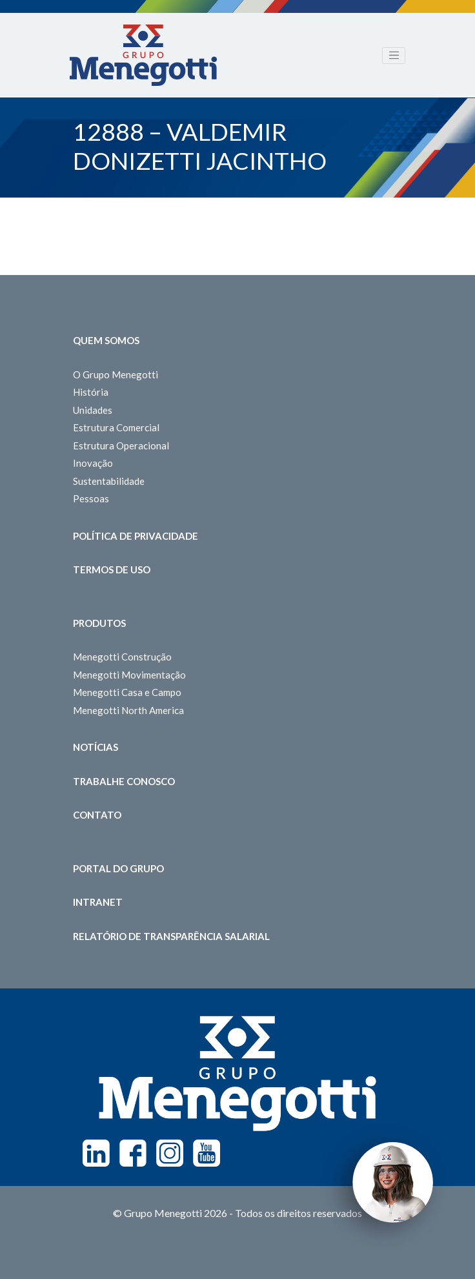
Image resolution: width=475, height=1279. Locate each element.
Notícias (95, 747)
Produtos (99, 623)
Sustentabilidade (109, 481)
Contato (97, 815)
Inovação (93, 463)
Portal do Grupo (118, 868)
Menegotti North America (128, 710)
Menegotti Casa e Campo (127, 692)
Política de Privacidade (135, 536)
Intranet (98, 902)
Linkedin (96, 1153)
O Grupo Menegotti (115, 374)
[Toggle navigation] (393, 55)
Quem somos (106, 340)
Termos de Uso (111, 569)
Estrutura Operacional (121, 445)
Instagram (169, 1153)
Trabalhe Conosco (124, 781)
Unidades (92, 410)
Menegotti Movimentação (129, 674)
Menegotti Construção (122, 656)
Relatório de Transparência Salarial (171, 936)
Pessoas (91, 498)
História (90, 392)
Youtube (206, 1153)
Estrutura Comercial (116, 427)
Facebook (133, 1153)
